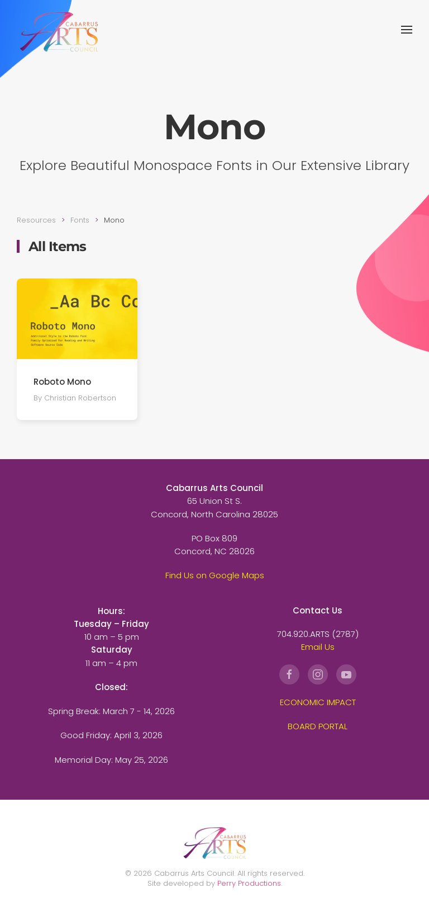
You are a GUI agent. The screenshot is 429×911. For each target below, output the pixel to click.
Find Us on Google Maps (214, 575)
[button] (406, 29)
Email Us (318, 647)
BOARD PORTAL (317, 726)
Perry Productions (249, 883)
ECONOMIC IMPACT (318, 702)
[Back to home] (59, 29)
